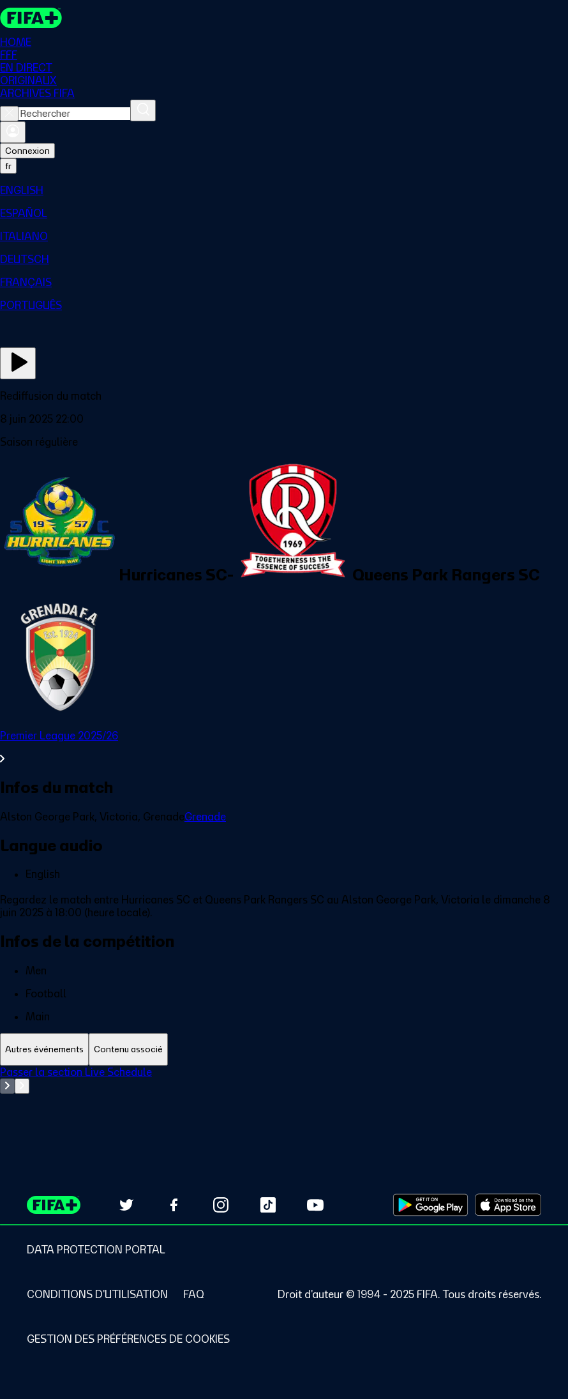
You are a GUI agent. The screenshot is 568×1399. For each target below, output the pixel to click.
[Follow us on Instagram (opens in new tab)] (221, 1205)
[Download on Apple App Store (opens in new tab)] (508, 1205)
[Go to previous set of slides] (7, 1086)
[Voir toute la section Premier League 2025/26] (284, 747)
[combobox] (74, 113)
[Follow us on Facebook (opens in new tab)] (174, 1205)
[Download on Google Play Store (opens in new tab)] (430, 1205)
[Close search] (9, 113)
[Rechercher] (143, 110)
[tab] (44, 1049)
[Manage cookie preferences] (128, 1339)
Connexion (27, 150)
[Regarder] (18, 363)
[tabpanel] (284, 1098)
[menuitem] (284, 190)
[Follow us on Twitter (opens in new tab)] (126, 1205)
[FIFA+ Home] (31, 18)
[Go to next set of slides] (22, 1086)
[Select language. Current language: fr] (8, 166)
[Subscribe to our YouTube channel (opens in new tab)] (315, 1205)
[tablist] (284, 1049)
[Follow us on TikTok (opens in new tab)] (268, 1205)
